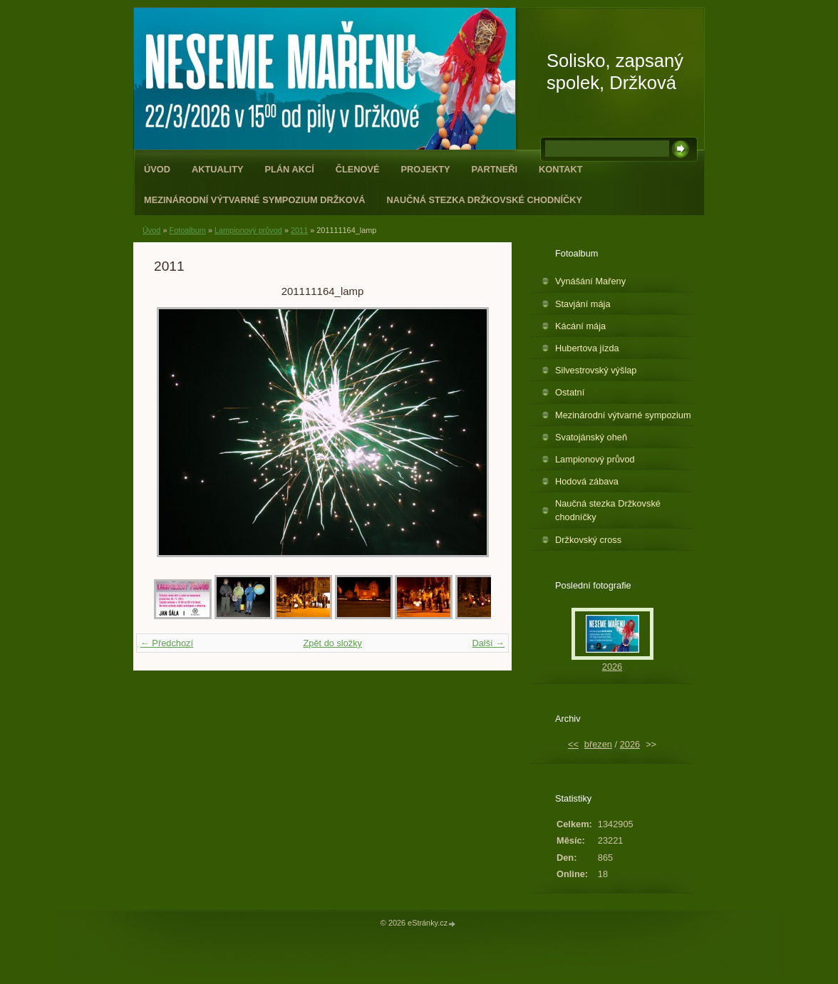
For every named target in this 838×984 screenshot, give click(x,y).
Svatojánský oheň (591, 437)
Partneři (494, 169)
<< (573, 744)
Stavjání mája (583, 304)
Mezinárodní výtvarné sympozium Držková (254, 200)
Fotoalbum (187, 230)
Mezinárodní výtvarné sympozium (623, 415)
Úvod (157, 169)
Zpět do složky (332, 643)
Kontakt (561, 169)
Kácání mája (580, 326)
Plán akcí (289, 169)
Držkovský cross (588, 539)
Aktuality (218, 169)
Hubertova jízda (587, 348)
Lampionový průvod (248, 230)
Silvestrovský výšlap (596, 370)
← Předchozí (166, 643)
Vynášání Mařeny (590, 281)
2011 (299, 230)
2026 (612, 666)
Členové (358, 169)
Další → (488, 643)
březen (598, 744)
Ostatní (569, 392)
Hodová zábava (587, 481)
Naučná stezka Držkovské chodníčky (484, 200)
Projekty (425, 169)
